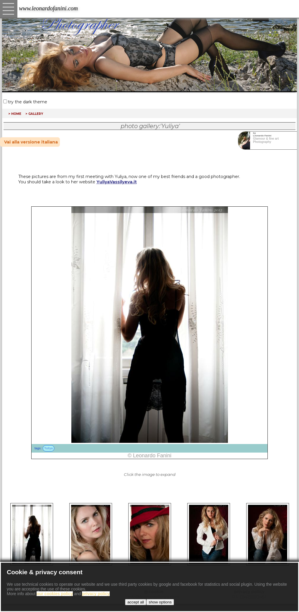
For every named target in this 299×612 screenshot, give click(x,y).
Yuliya (48, 448)
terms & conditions (53, 597)
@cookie (154, 591)
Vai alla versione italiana (31, 142)
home (16, 113)
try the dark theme (27, 102)
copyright (54, 591)
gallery (35, 113)
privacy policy (249, 591)
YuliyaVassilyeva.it (116, 182)
